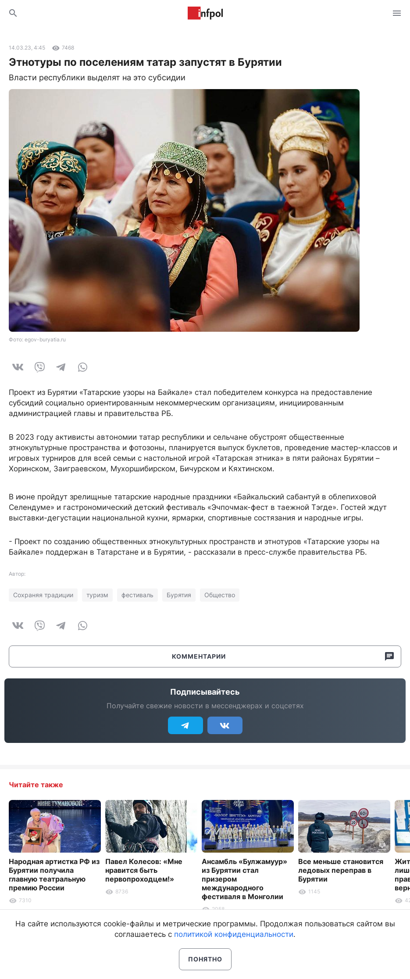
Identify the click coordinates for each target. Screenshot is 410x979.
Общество (219, 595)
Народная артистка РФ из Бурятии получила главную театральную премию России (54, 874)
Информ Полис (205, 13)
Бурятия (179, 595)
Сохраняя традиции (43, 595)
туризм (97, 595)
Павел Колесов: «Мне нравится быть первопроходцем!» (143, 870)
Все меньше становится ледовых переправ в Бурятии (340, 870)
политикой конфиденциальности (233, 934)
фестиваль (137, 595)
